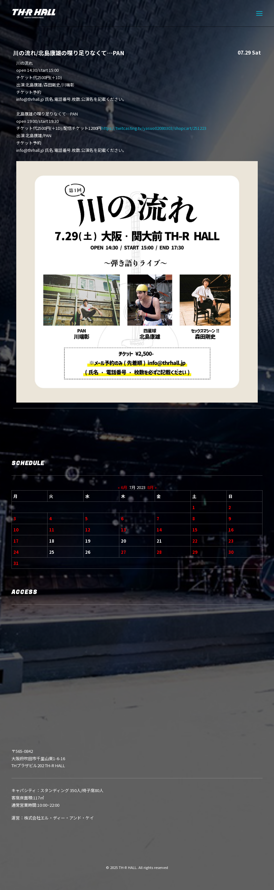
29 (194, 552)
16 (230, 530)
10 (16, 530)
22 (194, 541)
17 (16, 541)
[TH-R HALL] (33, 13)
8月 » (152, 487)
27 (123, 552)
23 (230, 541)
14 (159, 530)
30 (230, 552)
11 (51, 530)
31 (16, 563)
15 (194, 530)
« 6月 (122, 487)
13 (123, 530)
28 (159, 552)
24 (16, 552)
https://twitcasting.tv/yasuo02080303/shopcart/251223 (153, 128)
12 (87, 530)
